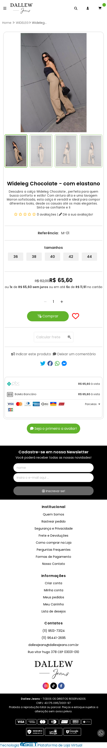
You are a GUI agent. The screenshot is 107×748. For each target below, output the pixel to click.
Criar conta (53, 583)
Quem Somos (53, 514)
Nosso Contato (53, 564)
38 (34, 256)
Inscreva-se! (53, 491)
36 (15, 256)
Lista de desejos (54, 611)
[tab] (53, 384)
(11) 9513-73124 (53, 631)
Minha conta (53, 590)
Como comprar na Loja (53, 542)
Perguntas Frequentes (54, 549)
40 (52, 256)
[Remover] (45, 301)
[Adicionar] (61, 301)
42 (71, 256)
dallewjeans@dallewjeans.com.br (53, 645)
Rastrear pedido (54, 521)
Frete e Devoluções (53, 535)
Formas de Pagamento (53, 556)
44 (89, 256)
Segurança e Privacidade (53, 528)
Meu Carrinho (53, 604)
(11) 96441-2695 (54, 638)
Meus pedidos (53, 597)
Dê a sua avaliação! (76, 214)
